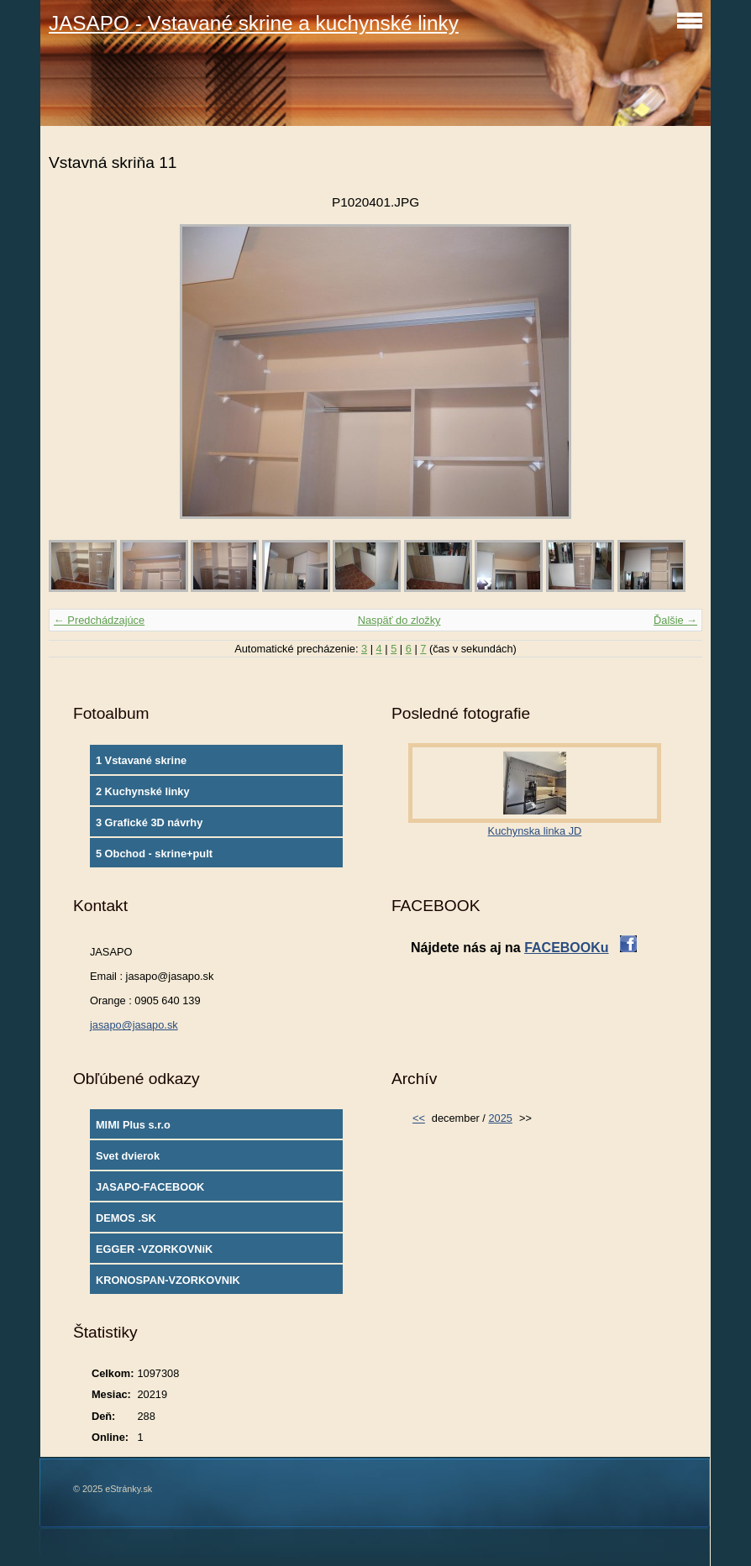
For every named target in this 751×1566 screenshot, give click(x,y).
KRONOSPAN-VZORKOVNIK (168, 1280)
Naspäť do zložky (399, 620)
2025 (500, 1118)
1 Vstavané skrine (141, 760)
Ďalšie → (675, 620)
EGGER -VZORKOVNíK (154, 1249)
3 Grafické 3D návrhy (149, 822)
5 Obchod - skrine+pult (154, 853)
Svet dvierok (128, 1156)
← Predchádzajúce (99, 620)
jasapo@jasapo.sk (134, 1025)
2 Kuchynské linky (143, 791)
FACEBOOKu (566, 947)
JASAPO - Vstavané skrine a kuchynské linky (254, 23)
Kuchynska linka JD (535, 831)
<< (418, 1118)
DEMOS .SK (126, 1218)
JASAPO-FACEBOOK (150, 1187)
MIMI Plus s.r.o (133, 1124)
